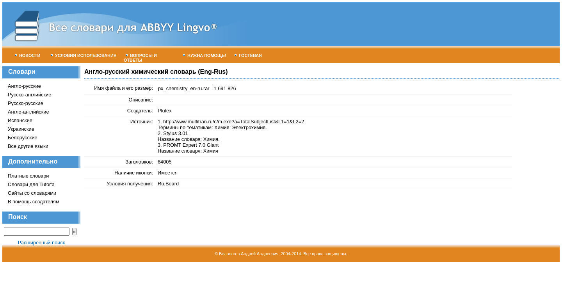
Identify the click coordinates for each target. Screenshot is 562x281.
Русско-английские (29, 95)
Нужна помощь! (204, 55)
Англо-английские (28, 112)
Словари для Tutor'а (31, 184)
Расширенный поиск (41, 242)
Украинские (21, 129)
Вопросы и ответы (140, 57)
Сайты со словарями (32, 193)
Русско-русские (25, 103)
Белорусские (22, 137)
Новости (27, 55)
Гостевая (248, 55)
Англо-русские (24, 86)
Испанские (20, 120)
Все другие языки (28, 146)
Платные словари (28, 176)
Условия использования (84, 55)
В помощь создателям (33, 202)
